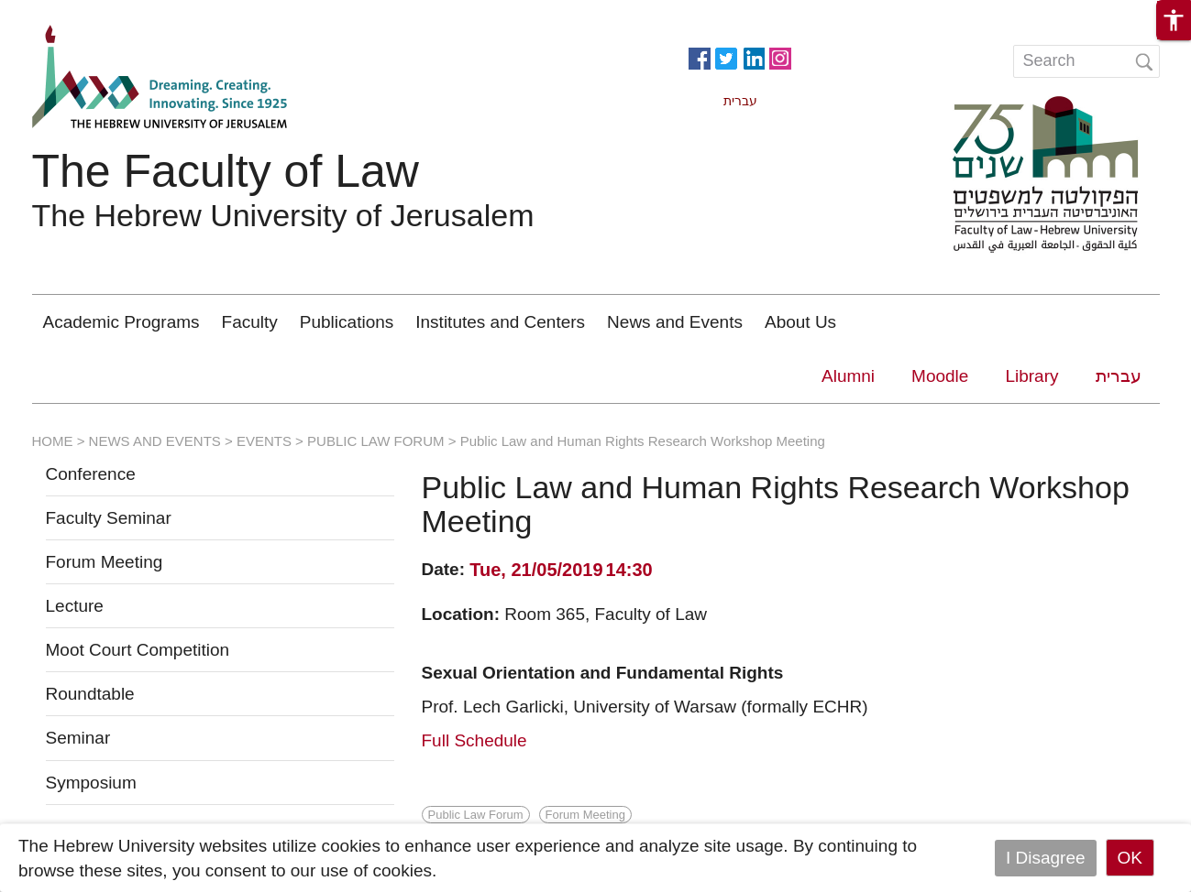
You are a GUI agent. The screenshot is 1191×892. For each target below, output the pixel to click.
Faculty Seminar (108, 518)
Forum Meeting (104, 561)
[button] (1173, 20)
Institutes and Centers (500, 322)
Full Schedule (474, 740)
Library (1031, 376)
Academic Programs (121, 322)
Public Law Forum (476, 814)
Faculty (250, 322)
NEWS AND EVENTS (155, 441)
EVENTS (264, 441)
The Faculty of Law (225, 171)
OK (1130, 857)
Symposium (91, 782)
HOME (52, 441)
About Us (800, 322)
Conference (91, 474)
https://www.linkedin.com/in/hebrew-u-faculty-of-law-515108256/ (754, 57)
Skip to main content (79, 12)
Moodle (939, 376)
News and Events (675, 322)
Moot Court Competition (138, 649)
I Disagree (1046, 857)
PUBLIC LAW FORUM (375, 441)
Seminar (78, 737)
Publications (346, 322)
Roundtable (90, 693)
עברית (1118, 376)
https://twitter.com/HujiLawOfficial (726, 57)
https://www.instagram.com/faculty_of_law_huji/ (780, 57)
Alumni (848, 376)
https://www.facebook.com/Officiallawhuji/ (700, 57)
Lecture (75, 605)
